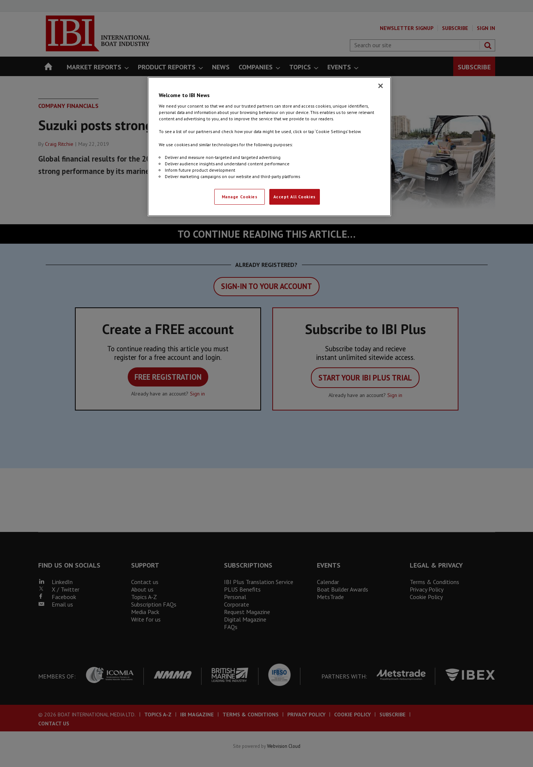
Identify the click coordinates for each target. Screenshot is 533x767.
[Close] (380, 86)
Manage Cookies (240, 196)
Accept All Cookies (294, 196)
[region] (269, 146)
